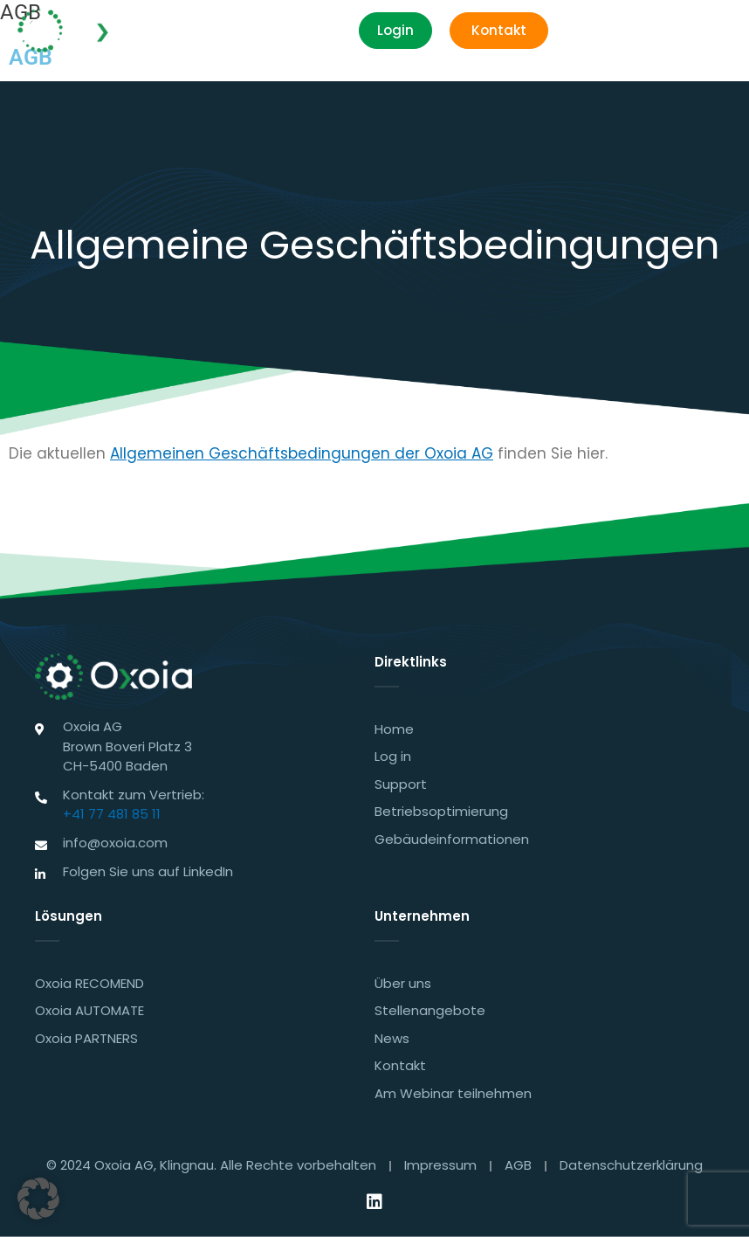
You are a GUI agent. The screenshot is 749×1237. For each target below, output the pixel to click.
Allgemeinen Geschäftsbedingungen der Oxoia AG (301, 453)
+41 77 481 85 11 (112, 814)
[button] (712, 31)
